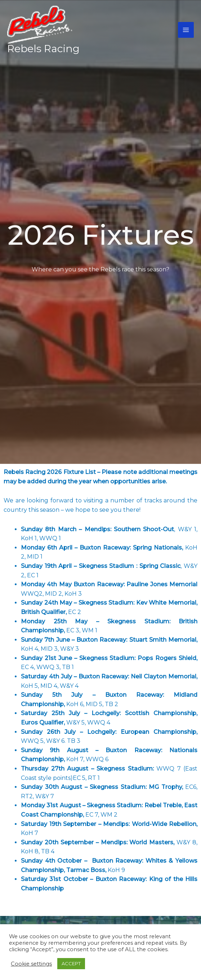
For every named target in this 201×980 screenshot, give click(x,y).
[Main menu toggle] (186, 30)
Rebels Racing (43, 48)
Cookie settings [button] (31, 964)
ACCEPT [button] (71, 963)
